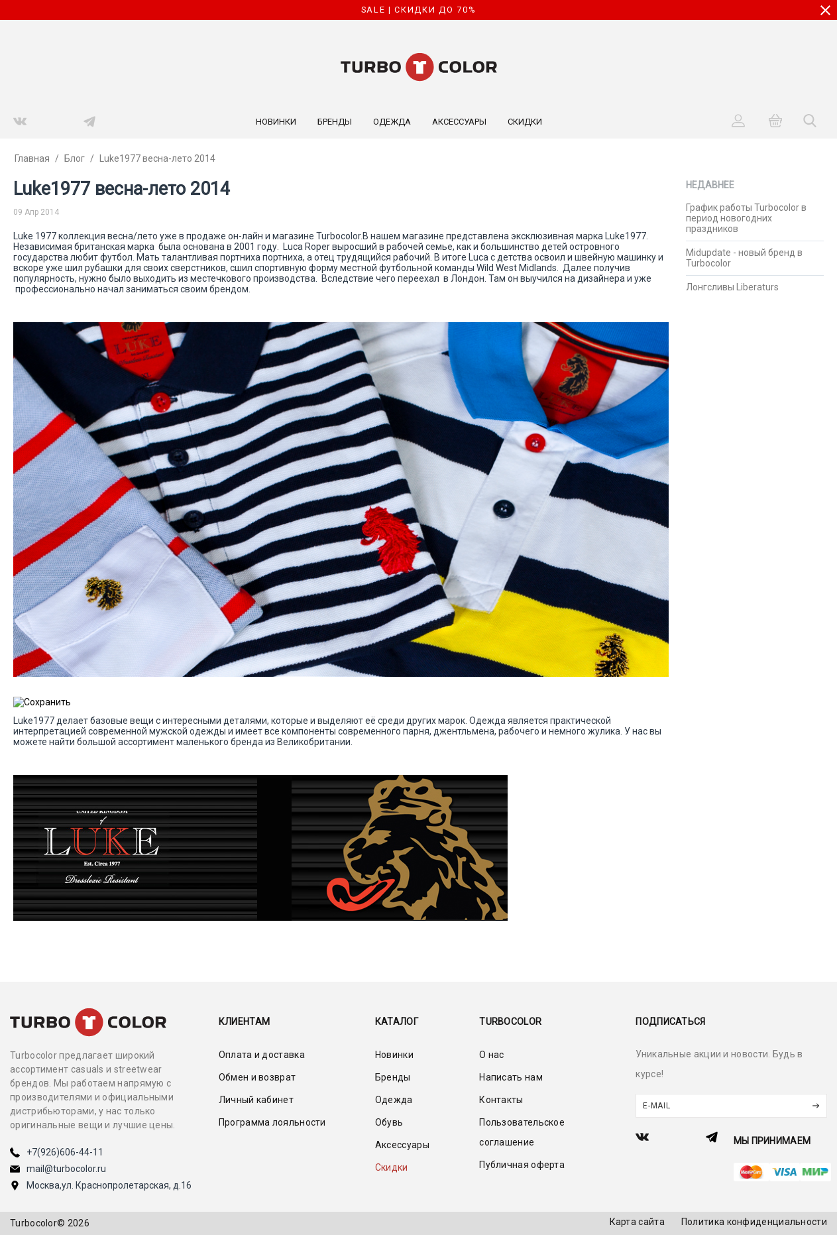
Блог (74, 158)
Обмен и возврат (257, 1077)
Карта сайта (637, 1221)
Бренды (334, 122)
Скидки (525, 122)
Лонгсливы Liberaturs (732, 287)
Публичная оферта (522, 1164)
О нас (491, 1054)
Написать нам (511, 1077)
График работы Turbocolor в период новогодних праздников (746, 218)
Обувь (389, 1122)
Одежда (392, 122)
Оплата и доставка (262, 1054)
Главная (32, 158)
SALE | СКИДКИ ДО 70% (418, 10)
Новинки (276, 122)
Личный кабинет (256, 1099)
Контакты (501, 1099)
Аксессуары (459, 122)
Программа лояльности (272, 1122)
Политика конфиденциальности (754, 1221)
